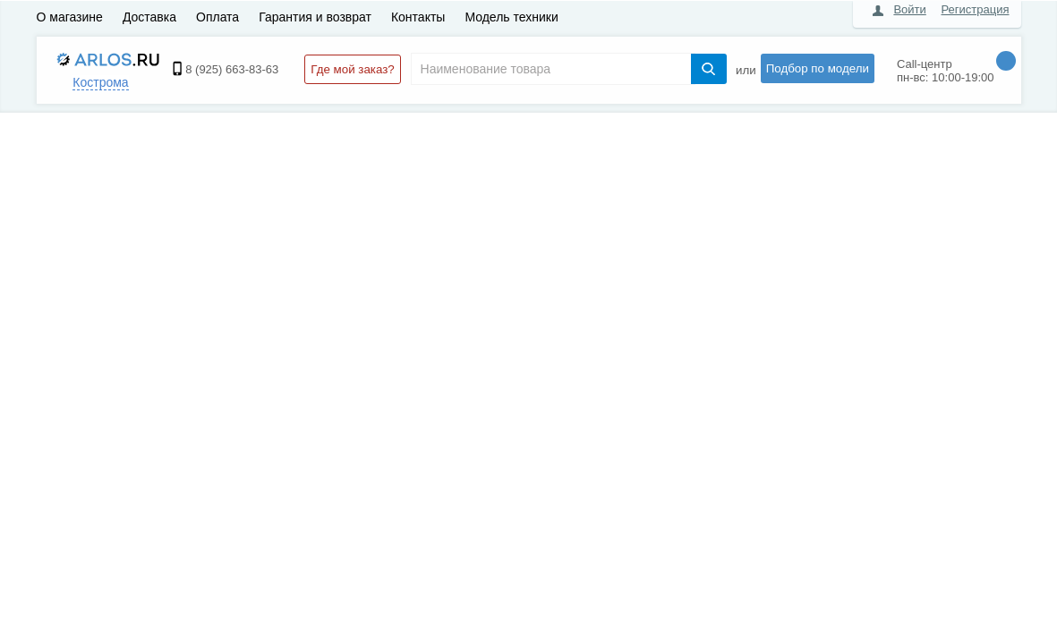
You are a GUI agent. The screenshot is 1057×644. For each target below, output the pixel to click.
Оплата (217, 17)
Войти (909, 9)
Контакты (418, 17)
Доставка (149, 17)
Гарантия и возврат (315, 17)
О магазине (70, 17)
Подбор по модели (817, 68)
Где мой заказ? (352, 69)
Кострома (100, 82)
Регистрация (976, 9)
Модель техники (511, 17)
